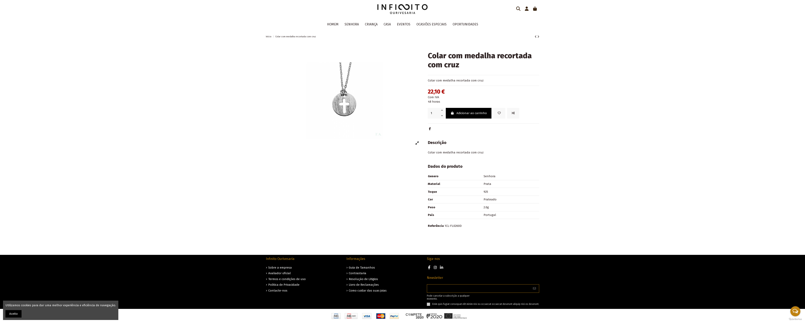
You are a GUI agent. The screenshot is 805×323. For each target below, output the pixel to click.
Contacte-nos (277, 290)
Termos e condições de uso (287, 279)
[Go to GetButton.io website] (795, 319)
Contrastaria (357, 273)
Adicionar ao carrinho (468, 113)
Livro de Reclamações (364, 285)
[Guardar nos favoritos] (499, 113)
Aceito (13, 314)
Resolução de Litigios (363, 279)
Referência (436, 226)
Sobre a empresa (280, 267)
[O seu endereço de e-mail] (478, 288)
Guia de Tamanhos (362, 267)
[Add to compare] (513, 113)
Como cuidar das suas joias (368, 290)
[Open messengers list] (795, 311)
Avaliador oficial (279, 273)
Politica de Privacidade (283, 285)
